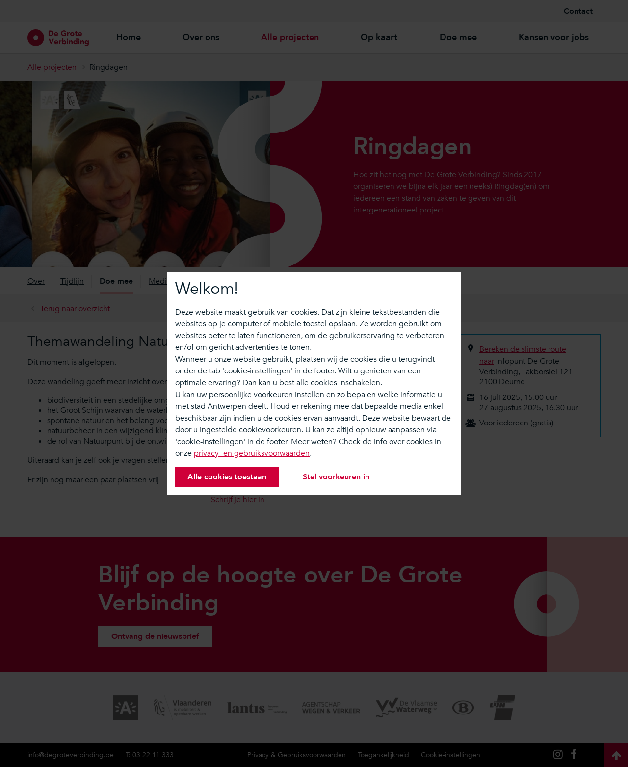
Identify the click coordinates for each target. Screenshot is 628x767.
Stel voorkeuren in (336, 477)
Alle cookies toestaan (226, 477)
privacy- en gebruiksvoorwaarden (252, 453)
